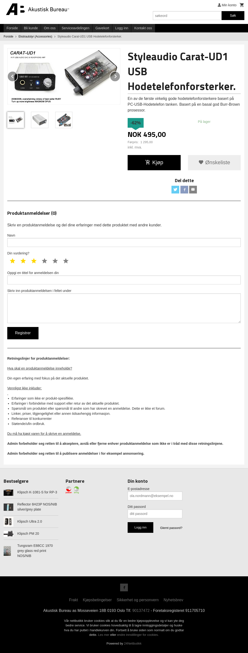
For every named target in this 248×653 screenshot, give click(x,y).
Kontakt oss (143, 28)
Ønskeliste (214, 162)
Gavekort (102, 28)
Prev (17, 76)
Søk (233, 15)
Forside (12, 28)
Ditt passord (137, 507)
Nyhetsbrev (173, 600)
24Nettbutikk (132, 643)
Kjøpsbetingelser (97, 600)
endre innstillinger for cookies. (138, 635)
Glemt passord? (171, 528)
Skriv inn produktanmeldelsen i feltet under (124, 306)
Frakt (73, 600)
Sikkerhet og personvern (138, 600)
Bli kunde (31, 28)
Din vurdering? (18, 253)
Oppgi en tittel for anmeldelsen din (124, 277)
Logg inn (121, 28)
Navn (124, 240)
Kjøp (154, 162)
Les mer (104, 635)
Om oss (49, 28)
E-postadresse (138, 489)
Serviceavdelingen (75, 28)
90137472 (141, 610)
